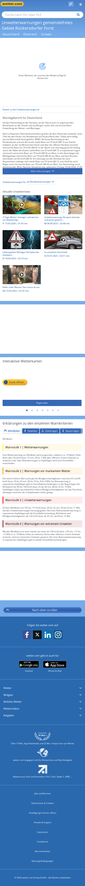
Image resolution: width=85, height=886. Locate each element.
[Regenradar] (42, 385)
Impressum (42, 832)
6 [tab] (53, 410)
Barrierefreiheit (42, 851)
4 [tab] (42, 410)
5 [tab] (47, 410)
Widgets (8, 695)
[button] (42, 171)
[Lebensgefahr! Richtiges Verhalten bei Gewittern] (20, 246)
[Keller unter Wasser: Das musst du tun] (20, 279)
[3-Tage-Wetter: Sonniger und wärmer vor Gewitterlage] (20, 211)
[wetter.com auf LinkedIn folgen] (47, 634)
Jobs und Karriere (42, 793)
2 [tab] (32, 410)
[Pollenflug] (71, 4)
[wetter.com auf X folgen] (37, 635)
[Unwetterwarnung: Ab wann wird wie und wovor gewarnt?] (62, 211)
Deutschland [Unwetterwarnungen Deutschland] (11, 34)
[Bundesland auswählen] (40, 181)
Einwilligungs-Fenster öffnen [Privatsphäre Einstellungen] (42, 812)
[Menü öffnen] (79, 4)
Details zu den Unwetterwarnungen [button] (21, 109)
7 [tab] (58, 410)
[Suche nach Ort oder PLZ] (42, 14)
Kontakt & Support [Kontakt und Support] (42, 822)
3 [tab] (37, 410)
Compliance (42, 841)
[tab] (12, 431)
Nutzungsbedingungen (42, 861)
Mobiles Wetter (12, 701)
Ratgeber (8, 715)
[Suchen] (77, 14)
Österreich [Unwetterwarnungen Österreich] (30, 34)
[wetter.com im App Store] (54, 666)
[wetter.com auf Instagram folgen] (58, 634)
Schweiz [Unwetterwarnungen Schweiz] (46, 34)
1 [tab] (27, 410)
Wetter (7, 688)
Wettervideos (11, 708)
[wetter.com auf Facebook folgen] (27, 634)
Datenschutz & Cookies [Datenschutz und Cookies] (42, 803)
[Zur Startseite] (14, 4)
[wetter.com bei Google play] (29, 666)
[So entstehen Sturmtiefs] (62, 244)
